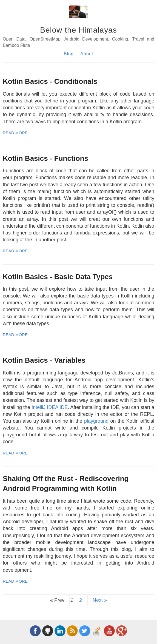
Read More (15, 132)
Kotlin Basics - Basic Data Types (58, 277)
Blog (69, 53)
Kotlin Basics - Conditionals (50, 81)
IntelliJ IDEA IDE (50, 407)
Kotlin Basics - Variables (44, 360)
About (86, 53)
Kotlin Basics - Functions (45, 158)
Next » (100, 600)
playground (96, 421)
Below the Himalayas (78, 30)
